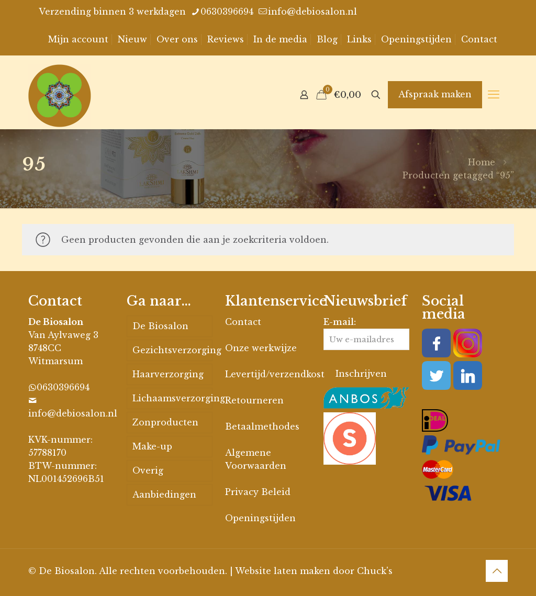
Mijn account (78, 39)
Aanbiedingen (164, 494)
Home (481, 162)
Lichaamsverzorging (172, 398)
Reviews (225, 39)
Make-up (152, 446)
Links (359, 39)
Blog (327, 39)
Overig (147, 470)
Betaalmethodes (262, 426)
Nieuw (132, 39)
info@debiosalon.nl (72, 413)
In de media (280, 39)
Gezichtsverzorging (172, 350)
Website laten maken (282, 571)
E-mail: (366, 333)
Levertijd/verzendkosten (280, 374)
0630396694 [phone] (226, 11)
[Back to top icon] (497, 571)
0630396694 (63, 387)
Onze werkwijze (261, 348)
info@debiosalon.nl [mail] (312, 11)
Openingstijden (416, 39)
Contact (479, 39)
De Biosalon (160, 326)
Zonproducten (165, 422)
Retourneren (254, 400)
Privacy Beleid (258, 492)
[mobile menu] (493, 95)
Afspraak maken (435, 94)
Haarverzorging (168, 374)
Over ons (177, 39)
